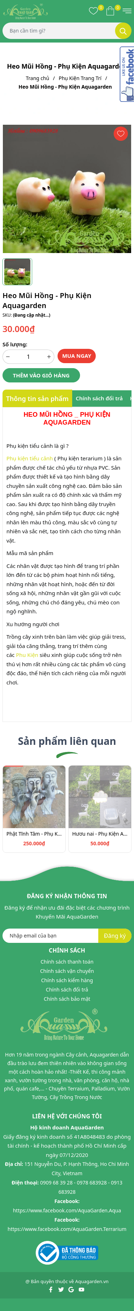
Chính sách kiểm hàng (67, 980)
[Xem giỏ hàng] (110, 10)
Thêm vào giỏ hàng (41, 375)
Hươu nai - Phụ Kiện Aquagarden (100, 833)
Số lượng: (15, 344)
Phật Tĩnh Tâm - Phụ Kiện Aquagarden (34, 833)
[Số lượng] (28, 357)
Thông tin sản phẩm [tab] (37, 398)
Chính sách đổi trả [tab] (99, 398)
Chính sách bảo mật (67, 998)
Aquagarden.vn (92, 1281)
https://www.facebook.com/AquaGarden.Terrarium (67, 1229)
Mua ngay (76, 355)
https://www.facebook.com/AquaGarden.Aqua (67, 1210)
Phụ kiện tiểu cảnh (29, 458)
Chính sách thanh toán (66, 961)
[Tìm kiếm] (123, 31)
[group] (67, 189)
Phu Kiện (27, 654)
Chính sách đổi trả (67, 989)
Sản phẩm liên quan (67, 741)
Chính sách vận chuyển (67, 971)
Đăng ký (115, 936)
